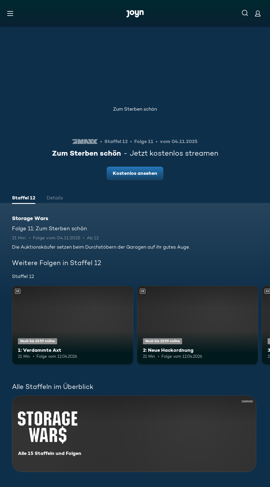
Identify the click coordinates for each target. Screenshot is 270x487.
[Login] (258, 13)
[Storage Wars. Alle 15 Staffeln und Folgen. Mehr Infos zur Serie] (134, 434)
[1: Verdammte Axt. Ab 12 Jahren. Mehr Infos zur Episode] (72, 325)
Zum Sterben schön (135, 109)
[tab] (23, 198)
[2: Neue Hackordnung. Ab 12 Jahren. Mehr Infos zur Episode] (197, 325)
